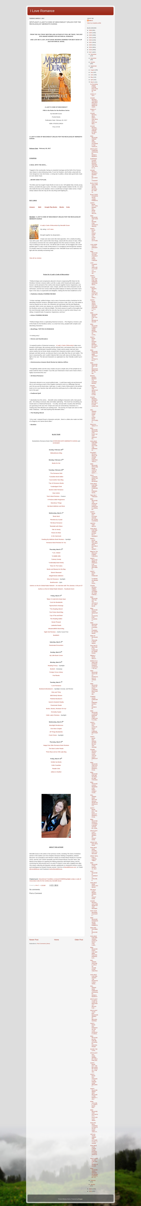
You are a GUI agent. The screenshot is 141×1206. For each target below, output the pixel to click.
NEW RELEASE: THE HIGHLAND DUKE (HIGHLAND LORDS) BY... (94, 504)
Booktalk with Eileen (56, 526)
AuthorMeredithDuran (55, 869)
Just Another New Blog (56, 480)
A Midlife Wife (56, 556)
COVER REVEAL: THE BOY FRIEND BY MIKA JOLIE (93, 129)
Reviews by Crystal (56, 519)
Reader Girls (56, 768)
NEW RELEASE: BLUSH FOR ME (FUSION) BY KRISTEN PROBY (94, 1041)
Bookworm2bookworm (46, 689)
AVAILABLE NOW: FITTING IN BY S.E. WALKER (94, 850)
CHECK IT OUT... (93, 94)
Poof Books (56, 675)
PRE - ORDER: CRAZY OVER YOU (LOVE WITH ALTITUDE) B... (94, 416)
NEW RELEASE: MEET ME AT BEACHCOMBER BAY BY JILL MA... (94, 368)
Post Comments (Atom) (43, 943)
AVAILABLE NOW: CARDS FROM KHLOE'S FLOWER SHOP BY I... (93, 1151)
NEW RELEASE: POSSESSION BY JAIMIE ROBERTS (94, 921)
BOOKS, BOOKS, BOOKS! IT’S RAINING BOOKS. (93, 379)
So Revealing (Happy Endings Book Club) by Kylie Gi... (94, 88)
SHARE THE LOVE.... (93, 1049)
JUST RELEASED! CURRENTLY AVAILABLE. (94, 876)
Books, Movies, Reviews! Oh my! (56, 708)
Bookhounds (54, 582)
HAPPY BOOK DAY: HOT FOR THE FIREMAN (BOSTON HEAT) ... (93, 280)
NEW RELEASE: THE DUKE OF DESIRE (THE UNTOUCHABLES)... (94, 221)
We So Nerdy (56, 529)
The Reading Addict (56, 618)
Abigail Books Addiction (56, 575)
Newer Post (33, 940)
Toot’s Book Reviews (53, 496)
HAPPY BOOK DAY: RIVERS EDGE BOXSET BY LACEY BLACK (94, 342)
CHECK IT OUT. (93, 110)
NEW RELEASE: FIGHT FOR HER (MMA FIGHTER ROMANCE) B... (94, 953)
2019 (90, 47)
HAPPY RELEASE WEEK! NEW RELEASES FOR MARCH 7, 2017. (94, 1094)
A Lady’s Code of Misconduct (65, 345)
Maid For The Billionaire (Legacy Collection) (94, 554)
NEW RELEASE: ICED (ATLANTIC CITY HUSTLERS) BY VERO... (94, 1115)
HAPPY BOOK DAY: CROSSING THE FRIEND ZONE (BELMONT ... (93, 1080)
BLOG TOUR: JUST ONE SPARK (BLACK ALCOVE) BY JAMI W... (94, 188)
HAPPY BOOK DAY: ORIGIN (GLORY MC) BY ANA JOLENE (93, 742)
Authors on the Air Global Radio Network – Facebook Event (56, 589)
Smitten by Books (56, 762)
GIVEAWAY (56, 443)
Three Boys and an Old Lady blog (56, 752)
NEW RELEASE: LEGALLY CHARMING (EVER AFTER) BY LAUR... (94, 824)
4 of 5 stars (50, 229)
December (93, 54)
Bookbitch (56, 635)
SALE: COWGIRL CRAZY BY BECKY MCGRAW (94, 478)
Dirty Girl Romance (53, 579)
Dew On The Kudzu (56, 566)
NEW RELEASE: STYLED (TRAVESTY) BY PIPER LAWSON (94, 256)
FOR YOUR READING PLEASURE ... (94, 913)
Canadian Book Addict (56, 476)
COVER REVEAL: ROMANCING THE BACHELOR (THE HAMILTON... (94, 402)
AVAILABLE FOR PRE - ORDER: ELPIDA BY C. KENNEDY (94, 532)
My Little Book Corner (56, 655)
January (93, 1184)
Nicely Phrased (56, 622)
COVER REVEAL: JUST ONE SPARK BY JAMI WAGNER (94, 904)
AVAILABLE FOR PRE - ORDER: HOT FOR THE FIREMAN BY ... (94, 445)
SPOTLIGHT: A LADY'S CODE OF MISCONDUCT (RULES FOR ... (94, 1003)
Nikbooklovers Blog (56, 453)
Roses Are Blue (56, 532)
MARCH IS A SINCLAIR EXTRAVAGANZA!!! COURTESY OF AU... (94, 664)
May (92, 77)
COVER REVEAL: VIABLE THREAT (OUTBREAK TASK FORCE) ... (94, 590)
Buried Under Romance (56, 489)
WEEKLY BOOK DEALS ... (93, 657)
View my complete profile (94, 23)
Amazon (32, 207)
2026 (90, 30)
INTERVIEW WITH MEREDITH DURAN (65, 441)
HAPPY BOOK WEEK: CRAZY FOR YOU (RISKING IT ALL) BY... (93, 305)
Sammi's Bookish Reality (56, 702)
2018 (90, 49)
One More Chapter (56, 728)
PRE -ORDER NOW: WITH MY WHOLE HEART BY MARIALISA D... (94, 800)
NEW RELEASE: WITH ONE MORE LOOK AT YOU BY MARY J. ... (94, 468)
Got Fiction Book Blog (56, 612)
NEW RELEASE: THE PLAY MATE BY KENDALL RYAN (94, 766)
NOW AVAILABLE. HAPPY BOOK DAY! (93, 1104)
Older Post (79, 940)
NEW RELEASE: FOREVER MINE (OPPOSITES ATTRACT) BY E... (94, 355)
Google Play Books (51, 207)
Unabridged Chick (56, 486)
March (92, 82)
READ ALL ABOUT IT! (94, 425)
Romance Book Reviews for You (56, 542)
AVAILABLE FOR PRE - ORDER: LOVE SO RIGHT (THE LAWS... (94, 940)
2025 (90, 32)
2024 (90, 35)
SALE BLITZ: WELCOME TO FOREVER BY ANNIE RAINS (94, 649)
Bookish (52, 669)
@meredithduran (34, 869)
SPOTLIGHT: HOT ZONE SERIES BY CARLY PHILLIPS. (94, 1056)
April (92, 79)
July (92, 72)
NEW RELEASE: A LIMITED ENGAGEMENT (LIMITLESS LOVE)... (94, 715)
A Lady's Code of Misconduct (49, 225)
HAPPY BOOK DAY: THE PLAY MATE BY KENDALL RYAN (93, 812)
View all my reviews (35, 258)
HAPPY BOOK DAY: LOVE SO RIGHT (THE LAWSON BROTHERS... (94, 728)
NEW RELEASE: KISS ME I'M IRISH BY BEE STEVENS (94, 776)
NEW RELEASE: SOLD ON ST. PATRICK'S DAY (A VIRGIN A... (94, 676)
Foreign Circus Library (56, 672)
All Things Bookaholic (56, 732)
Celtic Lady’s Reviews (52, 715)
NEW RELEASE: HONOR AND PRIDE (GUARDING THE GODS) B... (94, 141)
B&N (39, 207)
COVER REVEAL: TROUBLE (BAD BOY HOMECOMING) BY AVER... (94, 102)
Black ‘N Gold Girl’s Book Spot (56, 599)
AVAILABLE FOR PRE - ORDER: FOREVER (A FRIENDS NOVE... (94, 488)
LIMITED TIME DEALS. (93, 525)
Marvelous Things (56, 503)
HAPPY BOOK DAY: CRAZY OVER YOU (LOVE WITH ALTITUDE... (94, 235)
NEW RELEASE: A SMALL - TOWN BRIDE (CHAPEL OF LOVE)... (94, 329)
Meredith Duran (65, 225)
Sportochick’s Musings (56, 605)
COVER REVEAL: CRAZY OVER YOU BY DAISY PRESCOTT (94, 755)
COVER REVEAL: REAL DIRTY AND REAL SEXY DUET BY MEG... (94, 118)
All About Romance (56, 523)
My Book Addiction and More (56, 506)
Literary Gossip (56, 559)
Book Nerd (56, 516)
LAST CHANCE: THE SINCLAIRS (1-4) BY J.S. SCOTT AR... (94, 268)
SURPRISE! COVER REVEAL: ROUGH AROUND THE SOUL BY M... (94, 163)
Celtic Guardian (56, 765)
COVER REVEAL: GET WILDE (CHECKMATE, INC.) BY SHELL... (94, 292)
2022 (90, 40)
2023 (90, 37)
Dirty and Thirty (56, 692)
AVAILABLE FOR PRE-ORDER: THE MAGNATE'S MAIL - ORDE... (94, 979)
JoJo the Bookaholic (56, 602)
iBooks (61, 207)
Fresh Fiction (53, 735)
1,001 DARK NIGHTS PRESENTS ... (94, 247)
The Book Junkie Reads (56, 748)
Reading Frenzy (53, 665)
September (94, 66)
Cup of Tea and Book (56, 615)
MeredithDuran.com (70, 867)
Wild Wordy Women (56, 695)
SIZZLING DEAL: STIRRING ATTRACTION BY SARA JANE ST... (94, 1127)
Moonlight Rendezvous (56, 725)
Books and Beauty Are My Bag (56, 569)
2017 (90, 52)
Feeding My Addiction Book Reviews (53, 539)
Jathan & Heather (56, 772)
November (93, 58)
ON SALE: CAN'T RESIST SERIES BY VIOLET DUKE (93, 894)
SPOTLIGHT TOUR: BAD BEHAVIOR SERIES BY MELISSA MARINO (94, 1016)
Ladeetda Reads (56, 625)
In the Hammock (56, 536)
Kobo (68, 207)
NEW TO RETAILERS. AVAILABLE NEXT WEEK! (94, 639)
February (93, 1180)
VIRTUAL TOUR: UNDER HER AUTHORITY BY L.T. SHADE (94, 1139)
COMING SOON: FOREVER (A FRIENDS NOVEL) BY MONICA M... (94, 702)
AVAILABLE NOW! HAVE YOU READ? (94, 885)
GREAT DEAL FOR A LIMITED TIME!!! (94, 858)
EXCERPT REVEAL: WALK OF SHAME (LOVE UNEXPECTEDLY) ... (94, 457)
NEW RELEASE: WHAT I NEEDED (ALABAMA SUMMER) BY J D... (94, 1173)
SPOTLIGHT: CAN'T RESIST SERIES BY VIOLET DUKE (94, 835)
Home (56, 940)
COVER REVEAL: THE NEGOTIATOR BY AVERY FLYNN (94, 390)
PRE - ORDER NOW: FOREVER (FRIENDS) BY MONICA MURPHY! (94, 991)
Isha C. (91, 20)
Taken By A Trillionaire (93, 495)
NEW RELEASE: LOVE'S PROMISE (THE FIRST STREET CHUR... (94, 787)
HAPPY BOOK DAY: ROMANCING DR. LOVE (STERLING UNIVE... (94, 1028)
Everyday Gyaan (56, 712)
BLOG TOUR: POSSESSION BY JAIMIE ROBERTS (94, 197)
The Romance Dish (56, 473)
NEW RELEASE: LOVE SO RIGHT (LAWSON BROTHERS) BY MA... (94, 689)
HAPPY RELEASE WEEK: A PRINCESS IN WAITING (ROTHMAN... (94, 564)
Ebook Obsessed (56, 572)
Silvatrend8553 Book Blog (56, 628)
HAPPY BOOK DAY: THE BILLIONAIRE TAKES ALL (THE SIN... (94, 1067)
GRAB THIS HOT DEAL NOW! (94, 844)
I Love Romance (42, 11)
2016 (90, 1189)
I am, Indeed (56, 552)
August (93, 70)
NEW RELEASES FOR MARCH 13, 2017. (93, 866)
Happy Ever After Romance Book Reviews (56, 745)
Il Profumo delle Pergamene (56, 499)
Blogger (80, 1199)
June (92, 74)
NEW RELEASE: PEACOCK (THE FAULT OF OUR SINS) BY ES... (94, 433)
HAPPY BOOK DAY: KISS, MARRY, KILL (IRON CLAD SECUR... (94, 208)
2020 (90, 45)
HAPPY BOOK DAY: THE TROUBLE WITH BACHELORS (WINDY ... (94, 544)
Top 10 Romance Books (56, 483)
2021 (90, 42)
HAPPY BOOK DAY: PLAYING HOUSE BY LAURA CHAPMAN (94, 516)
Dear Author (56, 493)
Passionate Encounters (56, 645)
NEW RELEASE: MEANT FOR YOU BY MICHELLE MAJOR (94, 317)
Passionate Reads (56, 705)
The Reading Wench (56, 609)
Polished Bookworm (56, 698)
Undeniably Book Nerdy (56, 562)
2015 (90, 1191)
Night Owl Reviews (50, 632)
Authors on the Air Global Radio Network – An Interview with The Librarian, (56, 585)
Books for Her (56, 463)
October (93, 62)
